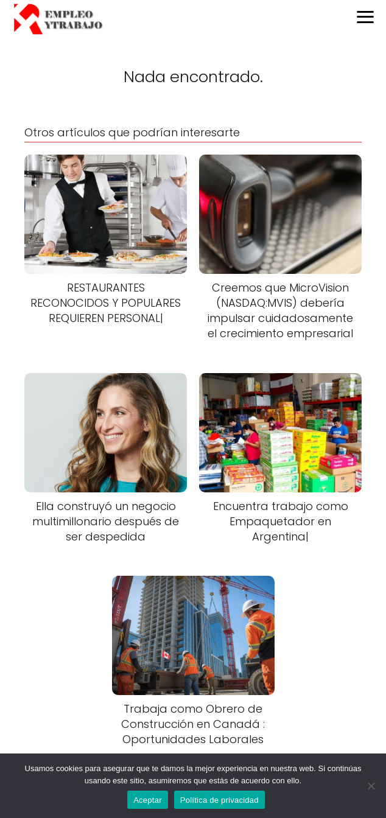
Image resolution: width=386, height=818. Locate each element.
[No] (371, 786)
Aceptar (147, 800)
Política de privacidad (219, 800)
